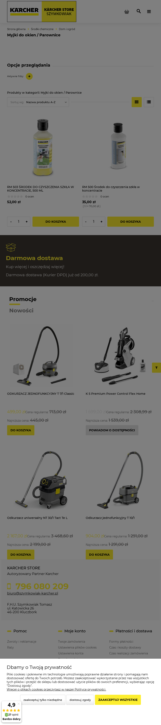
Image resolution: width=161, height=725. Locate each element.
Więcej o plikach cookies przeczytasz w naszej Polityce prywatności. (56, 689)
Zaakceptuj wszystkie (118, 700)
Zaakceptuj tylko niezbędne (42, 699)
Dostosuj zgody (80, 699)
